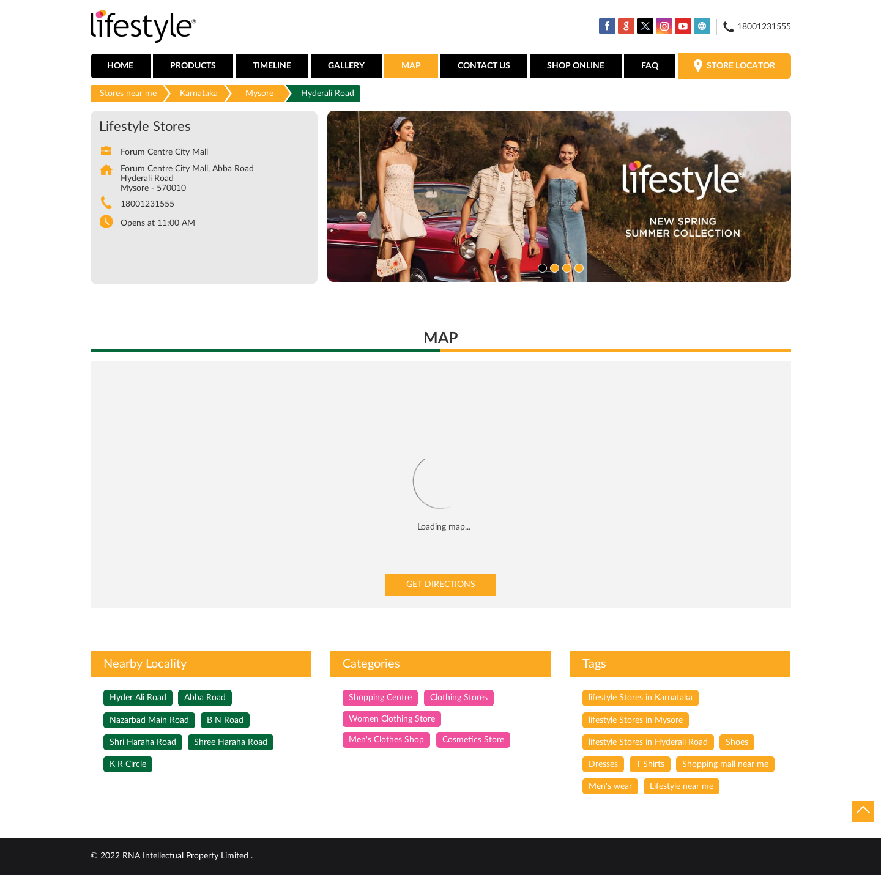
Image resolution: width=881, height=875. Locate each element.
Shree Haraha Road (230, 742)
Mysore (259, 93)
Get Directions (440, 584)
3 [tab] (565, 267)
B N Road (225, 720)
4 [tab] (577, 267)
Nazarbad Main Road (149, 720)
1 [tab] (541, 267)
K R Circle (128, 764)
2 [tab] (553, 267)
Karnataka (199, 93)
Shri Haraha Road (143, 742)
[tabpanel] (559, 196)
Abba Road (205, 697)
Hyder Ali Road (138, 697)
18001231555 (147, 204)
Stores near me (128, 93)
